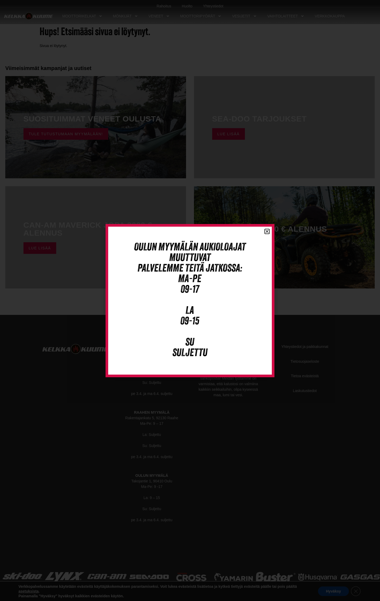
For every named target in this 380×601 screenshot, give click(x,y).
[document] (190, 300)
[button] (267, 231)
